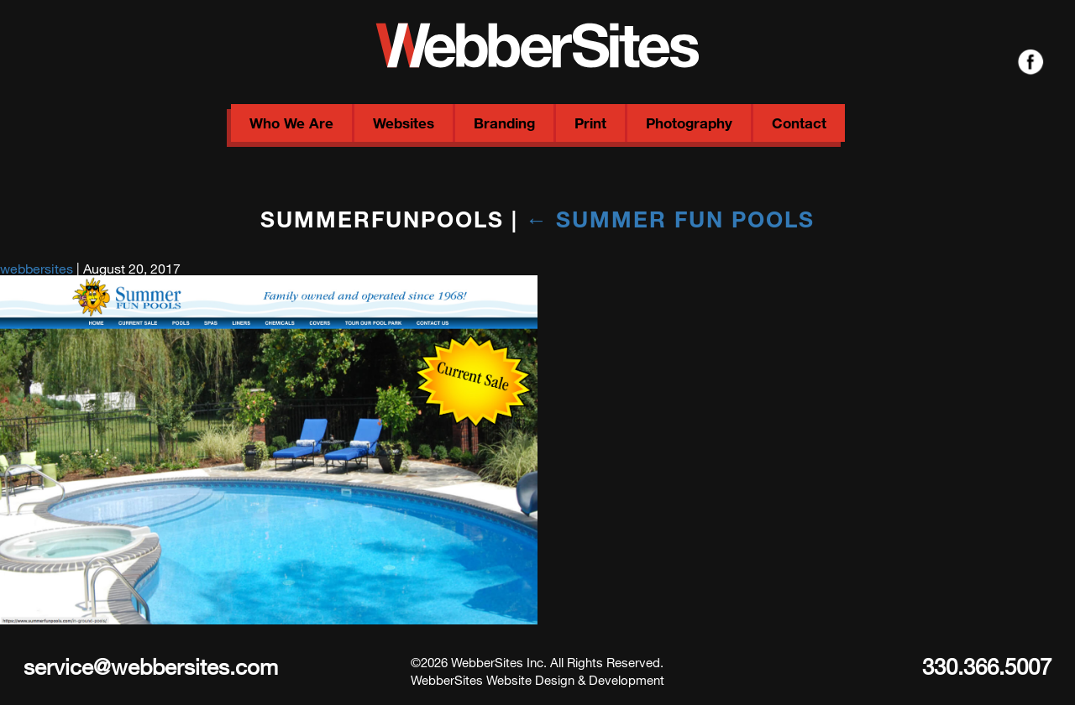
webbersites (36, 268)
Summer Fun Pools (670, 218)
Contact (799, 123)
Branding (504, 123)
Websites (403, 123)
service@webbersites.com (151, 666)
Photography (689, 123)
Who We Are (291, 123)
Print (590, 123)
